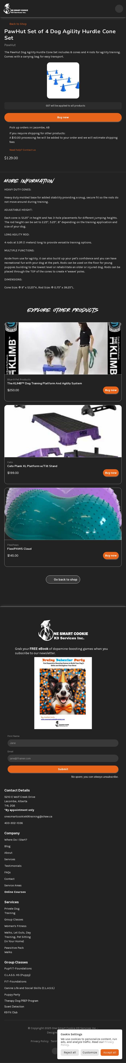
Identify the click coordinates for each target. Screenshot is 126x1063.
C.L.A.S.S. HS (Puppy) (17, 975)
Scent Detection (14, 1006)
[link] (111, 390)
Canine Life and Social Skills (22, 988)
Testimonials (13, 865)
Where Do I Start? (15, 839)
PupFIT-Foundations (18, 968)
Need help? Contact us (22, 149)
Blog (7, 846)
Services (9, 859)
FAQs (7, 872)
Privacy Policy (39, 1041)
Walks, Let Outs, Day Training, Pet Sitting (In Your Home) (18, 937)
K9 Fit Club (11, 1012)
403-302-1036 (13, 823)
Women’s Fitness (15, 926)
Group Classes (13, 919)
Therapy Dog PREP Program (21, 1000)
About (8, 852)
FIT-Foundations (15, 981)
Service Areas (13, 885)
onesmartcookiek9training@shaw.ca (28, 816)
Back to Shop (18, 24)
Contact (9, 879)
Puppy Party (12, 994)
